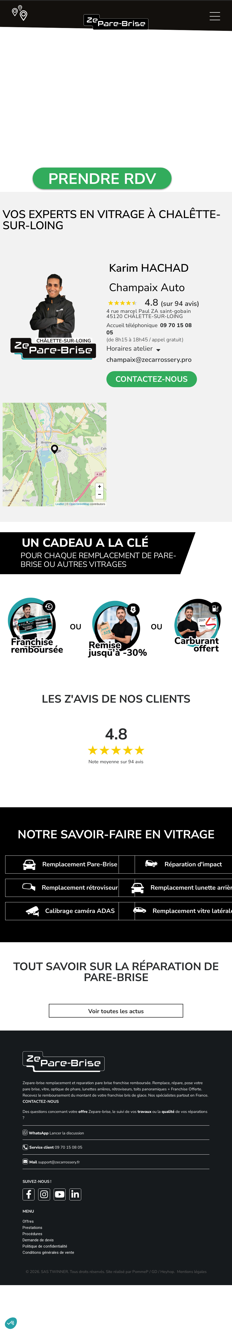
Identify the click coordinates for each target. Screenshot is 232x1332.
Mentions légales (192, 1271)
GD (154, 1271)
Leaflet (60, 504)
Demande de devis (38, 1240)
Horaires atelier (133, 348)
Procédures (32, 1234)
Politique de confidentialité (45, 1246)
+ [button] (99, 487)
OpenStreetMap (79, 504)
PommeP (140, 1271)
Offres (28, 1221)
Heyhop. (167, 1271)
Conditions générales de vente (48, 1252)
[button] (11, 1323)
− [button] (99, 495)
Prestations (32, 1227)
